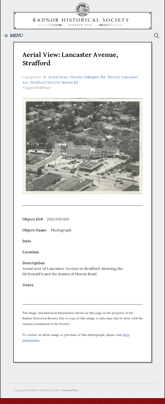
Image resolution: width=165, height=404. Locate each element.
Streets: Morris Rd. (63, 82)
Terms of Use (70, 390)
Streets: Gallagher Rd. (88, 77)
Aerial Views (58, 77)
